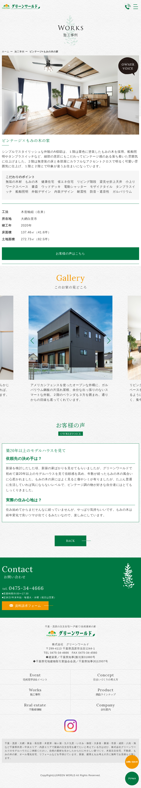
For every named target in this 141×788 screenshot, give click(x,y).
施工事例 (19, 51)
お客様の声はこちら (70, 253)
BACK (70, 541)
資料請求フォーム (25, 606)
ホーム (5, 51)
